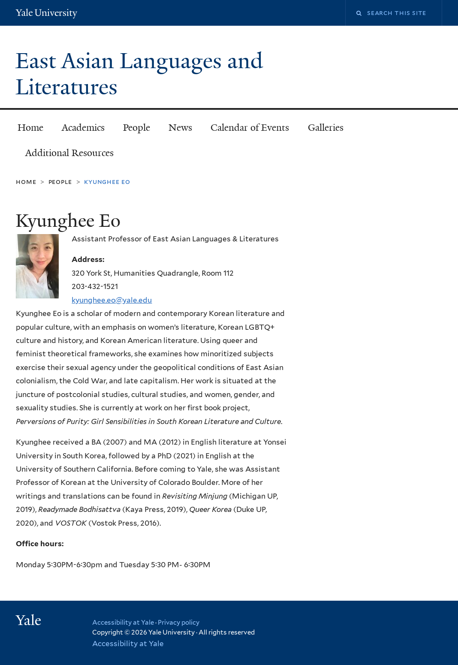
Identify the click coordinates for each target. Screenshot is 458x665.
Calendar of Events (250, 127)
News (180, 127)
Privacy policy (178, 622)
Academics (83, 127)
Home (30, 127)
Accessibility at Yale (123, 622)
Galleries (326, 127)
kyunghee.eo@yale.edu (112, 300)
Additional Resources (69, 153)
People (136, 127)
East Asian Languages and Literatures (139, 74)
